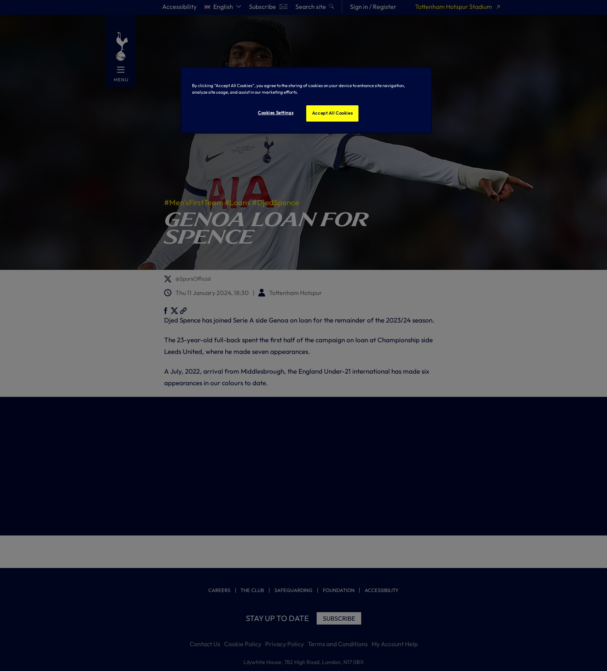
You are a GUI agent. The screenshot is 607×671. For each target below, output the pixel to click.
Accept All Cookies (332, 113)
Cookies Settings (275, 112)
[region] (306, 100)
